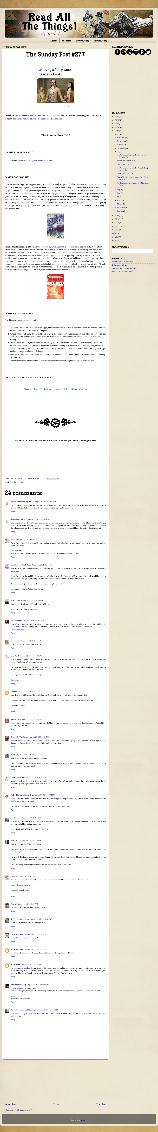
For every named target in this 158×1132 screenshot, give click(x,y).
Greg (13, 876)
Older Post (100, 1104)
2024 (117, 124)
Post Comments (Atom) (23, 1110)
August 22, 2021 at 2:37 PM (44, 795)
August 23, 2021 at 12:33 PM (40, 919)
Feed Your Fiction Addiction (122, 262)
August (120, 152)
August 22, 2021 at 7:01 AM (45, 502)
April (119, 200)
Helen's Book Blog (18, 777)
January (120, 211)
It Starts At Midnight (119, 265)
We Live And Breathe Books (122, 271)
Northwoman (16, 818)
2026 (117, 117)
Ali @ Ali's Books (17, 949)
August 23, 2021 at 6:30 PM (35, 949)
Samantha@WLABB (19, 519)
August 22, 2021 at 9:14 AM (24, 540)
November (121, 141)
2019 (117, 219)
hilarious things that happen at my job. (36, 160)
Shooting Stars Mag (18, 985)
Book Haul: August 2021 (126, 161)
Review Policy (82, 40)
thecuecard (15, 719)
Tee (12, 540)
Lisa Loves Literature (19, 629)
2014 (117, 237)
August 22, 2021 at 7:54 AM (38, 519)
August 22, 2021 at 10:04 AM (32, 600)
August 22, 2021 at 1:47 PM (39, 737)
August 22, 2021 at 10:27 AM (33, 621)
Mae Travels (15, 600)
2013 (117, 240)
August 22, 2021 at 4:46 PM (30, 841)
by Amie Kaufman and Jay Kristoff (59, 247)
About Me (66, 40)
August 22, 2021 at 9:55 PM (25, 876)
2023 (117, 127)
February (120, 208)
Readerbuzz (44, 119)
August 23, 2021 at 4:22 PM (35, 934)
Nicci (13, 755)
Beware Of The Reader (20, 737)
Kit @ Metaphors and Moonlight (23, 1010)
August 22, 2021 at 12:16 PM (31, 641)
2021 (117, 134)
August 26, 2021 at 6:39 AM (37, 985)
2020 (117, 216)
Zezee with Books (17, 934)
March (119, 204)
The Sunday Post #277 (125, 164)
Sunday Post (43, 829)
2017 (117, 226)
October (120, 145)
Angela (13, 904)
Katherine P (15, 964)
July (119, 190)
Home (54, 40)
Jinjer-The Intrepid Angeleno (22, 795)
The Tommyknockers (53, 205)
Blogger (83, 1120)
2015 (117, 233)
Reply (13, 511)
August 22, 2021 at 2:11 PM (25, 755)
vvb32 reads (15, 641)
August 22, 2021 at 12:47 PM (29, 691)
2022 (117, 131)
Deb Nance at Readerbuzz (21, 565)
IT (41, 205)
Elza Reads (15, 656)
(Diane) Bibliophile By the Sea (22, 502)
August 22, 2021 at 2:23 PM (36, 777)
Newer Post (10, 1104)
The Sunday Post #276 (125, 174)
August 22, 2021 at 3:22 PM (32, 818)
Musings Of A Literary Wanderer (124, 268)
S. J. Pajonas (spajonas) (20, 919)
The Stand (35, 205)
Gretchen (14, 691)
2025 (117, 120)
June (119, 193)
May (119, 197)
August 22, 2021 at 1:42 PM (30, 719)
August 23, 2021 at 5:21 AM (27, 904)
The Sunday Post (16, 482)
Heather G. (15, 841)
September (121, 148)
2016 (117, 230)
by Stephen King (88, 184)
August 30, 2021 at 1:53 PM (47, 1010)
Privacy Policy (100, 40)
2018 (117, 223)
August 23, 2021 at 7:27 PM (31, 964)
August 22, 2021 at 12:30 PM (31, 656)
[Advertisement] (55, 1081)
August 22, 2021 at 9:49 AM (42, 565)
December (121, 138)
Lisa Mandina (16, 621)
